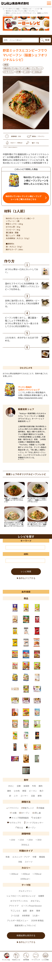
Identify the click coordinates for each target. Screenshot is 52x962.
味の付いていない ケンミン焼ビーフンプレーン (22, 11)
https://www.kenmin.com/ (30, 397)
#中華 (18, 72)
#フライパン (9, 72)
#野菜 (6, 64)
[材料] (25, 561)
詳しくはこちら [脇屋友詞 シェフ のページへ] (21, 459)
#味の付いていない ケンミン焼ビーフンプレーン (23, 68)
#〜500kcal (36, 72)
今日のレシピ (27, 9)
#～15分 (26, 72)
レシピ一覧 (38, 9)
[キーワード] (25, 547)
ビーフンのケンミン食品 (11, 9)
